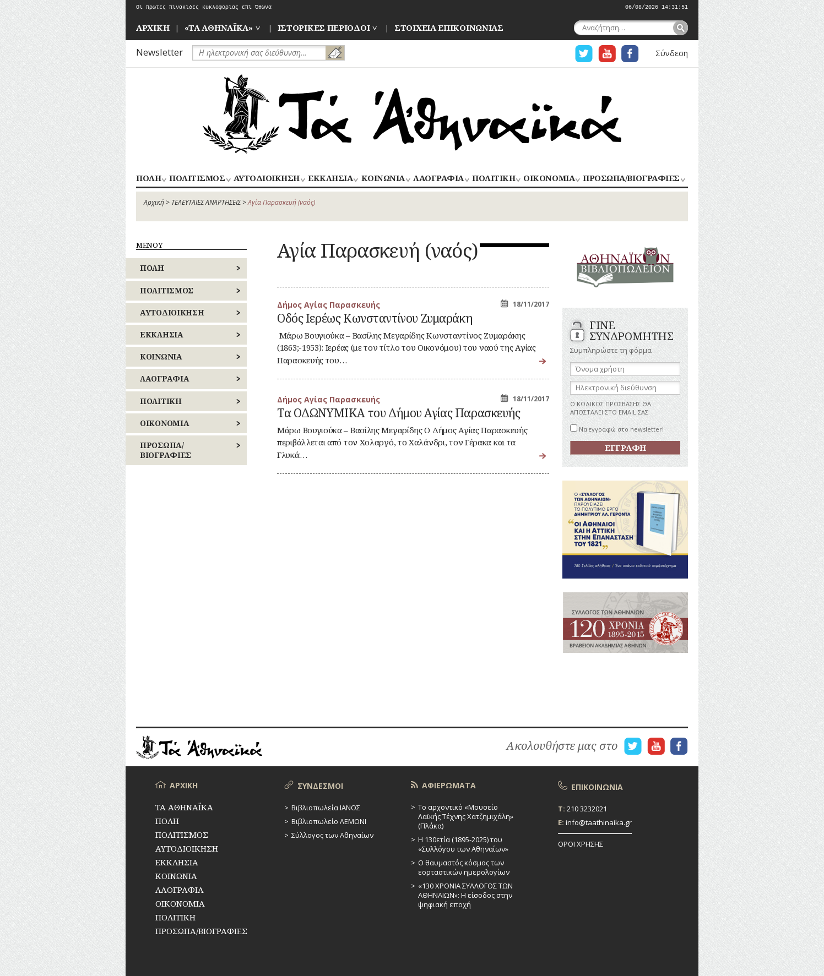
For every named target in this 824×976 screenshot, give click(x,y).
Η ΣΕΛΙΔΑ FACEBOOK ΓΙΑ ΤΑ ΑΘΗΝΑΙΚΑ (630, 53)
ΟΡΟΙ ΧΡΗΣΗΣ (580, 844)
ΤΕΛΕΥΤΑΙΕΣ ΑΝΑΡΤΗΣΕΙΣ (206, 202)
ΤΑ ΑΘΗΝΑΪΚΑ (412, 114)
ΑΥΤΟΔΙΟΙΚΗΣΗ (267, 178)
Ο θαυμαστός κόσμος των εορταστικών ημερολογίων (463, 867)
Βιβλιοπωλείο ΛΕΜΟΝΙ (328, 821)
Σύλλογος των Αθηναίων (332, 835)
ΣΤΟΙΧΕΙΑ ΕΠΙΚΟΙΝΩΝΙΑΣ (448, 27)
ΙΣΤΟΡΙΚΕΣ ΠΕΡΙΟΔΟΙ (324, 27)
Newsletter (159, 52)
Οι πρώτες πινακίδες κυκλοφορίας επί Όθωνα (204, 7)
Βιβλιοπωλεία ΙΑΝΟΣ (325, 808)
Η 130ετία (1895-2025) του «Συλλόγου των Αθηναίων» (463, 844)
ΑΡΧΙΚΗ (152, 27)
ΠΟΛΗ (148, 178)
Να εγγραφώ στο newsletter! (617, 429)
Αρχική (154, 202)
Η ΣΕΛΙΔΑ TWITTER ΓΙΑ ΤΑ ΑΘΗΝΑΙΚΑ (584, 53)
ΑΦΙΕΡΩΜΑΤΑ (449, 785)
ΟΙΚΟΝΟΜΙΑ (548, 178)
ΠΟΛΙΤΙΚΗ (493, 178)
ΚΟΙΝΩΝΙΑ (383, 178)
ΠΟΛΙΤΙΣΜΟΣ (197, 178)
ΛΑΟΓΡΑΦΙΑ (438, 178)
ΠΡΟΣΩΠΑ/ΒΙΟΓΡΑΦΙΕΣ (631, 178)
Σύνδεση (671, 53)
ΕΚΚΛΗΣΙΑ (330, 178)
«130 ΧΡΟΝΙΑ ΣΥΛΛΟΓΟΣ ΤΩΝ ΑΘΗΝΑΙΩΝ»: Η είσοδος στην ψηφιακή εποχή (465, 895)
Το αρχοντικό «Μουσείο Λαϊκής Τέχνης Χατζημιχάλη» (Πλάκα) (465, 816)
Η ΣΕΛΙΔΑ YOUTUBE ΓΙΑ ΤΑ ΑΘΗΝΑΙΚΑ (607, 53)
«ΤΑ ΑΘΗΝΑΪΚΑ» (219, 27)
